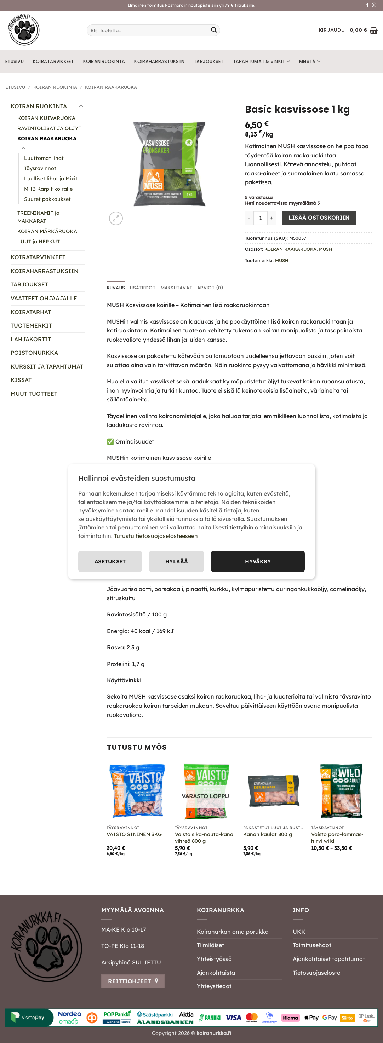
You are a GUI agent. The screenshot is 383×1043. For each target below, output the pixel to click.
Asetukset (209, 561)
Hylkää (276, 561)
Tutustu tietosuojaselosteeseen (156, 535)
